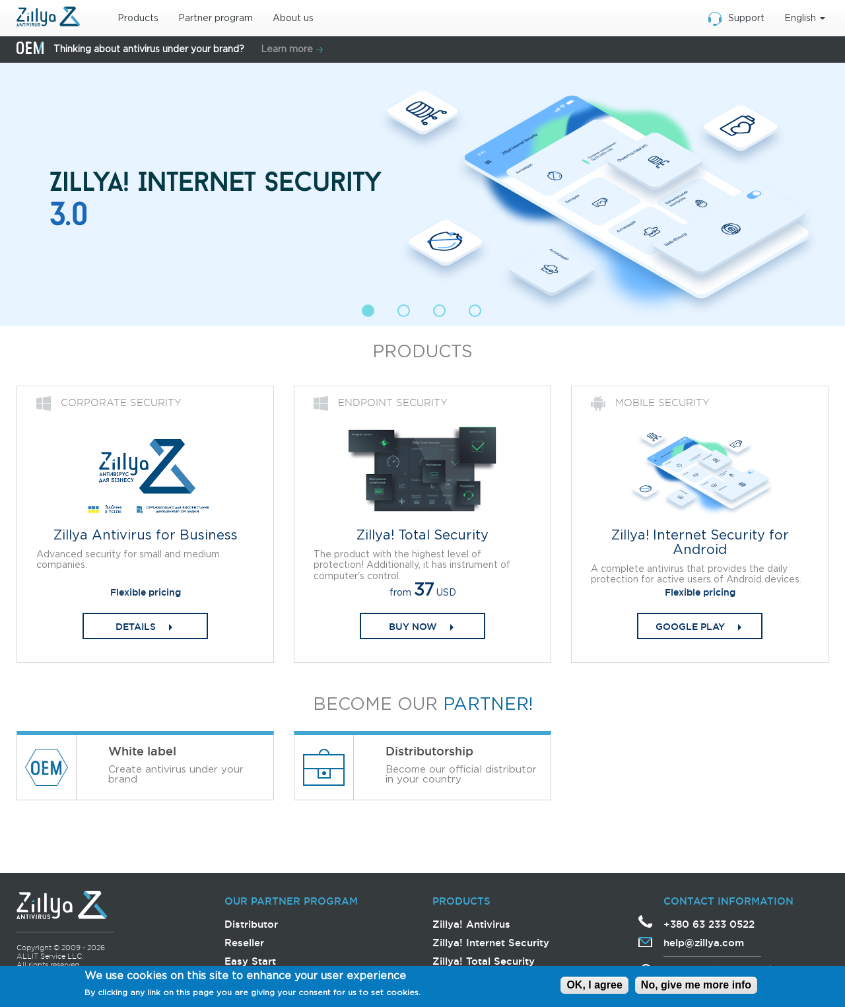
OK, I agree (594, 984)
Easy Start (250, 961)
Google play (690, 626)
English (804, 18)
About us (293, 18)
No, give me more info (696, 984)
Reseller (244, 942)
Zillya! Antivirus (471, 924)
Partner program (215, 18)
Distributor (251, 924)
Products (138, 18)
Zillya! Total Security (483, 961)
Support (746, 18)
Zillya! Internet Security (490, 942)
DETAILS (136, 626)
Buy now (413, 626)
